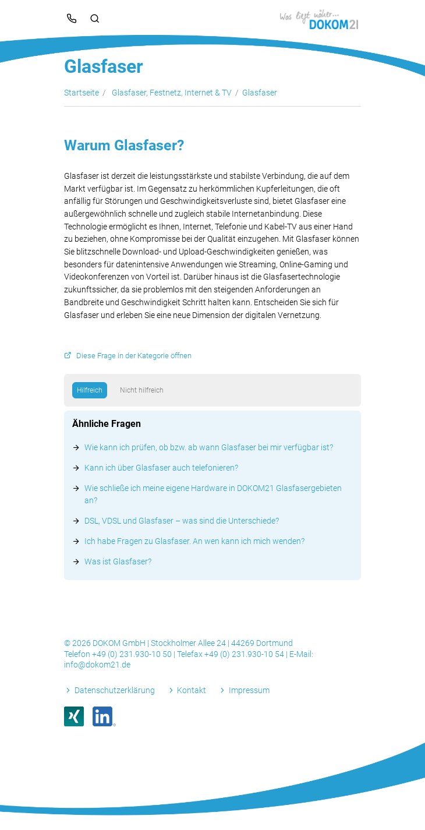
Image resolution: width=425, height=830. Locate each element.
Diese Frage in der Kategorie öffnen (134, 355)
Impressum (249, 690)
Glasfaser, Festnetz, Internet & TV (172, 92)
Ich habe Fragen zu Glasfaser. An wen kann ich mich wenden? (194, 541)
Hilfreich (89, 390)
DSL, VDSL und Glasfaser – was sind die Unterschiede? (181, 520)
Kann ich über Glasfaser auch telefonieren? (161, 467)
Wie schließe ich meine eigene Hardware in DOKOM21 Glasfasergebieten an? (213, 494)
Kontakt (191, 690)
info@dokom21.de (97, 664)
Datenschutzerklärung (115, 690)
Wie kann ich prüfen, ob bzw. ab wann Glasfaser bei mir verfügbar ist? (208, 447)
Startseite (81, 92)
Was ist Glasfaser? (117, 561)
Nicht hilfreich (142, 390)
